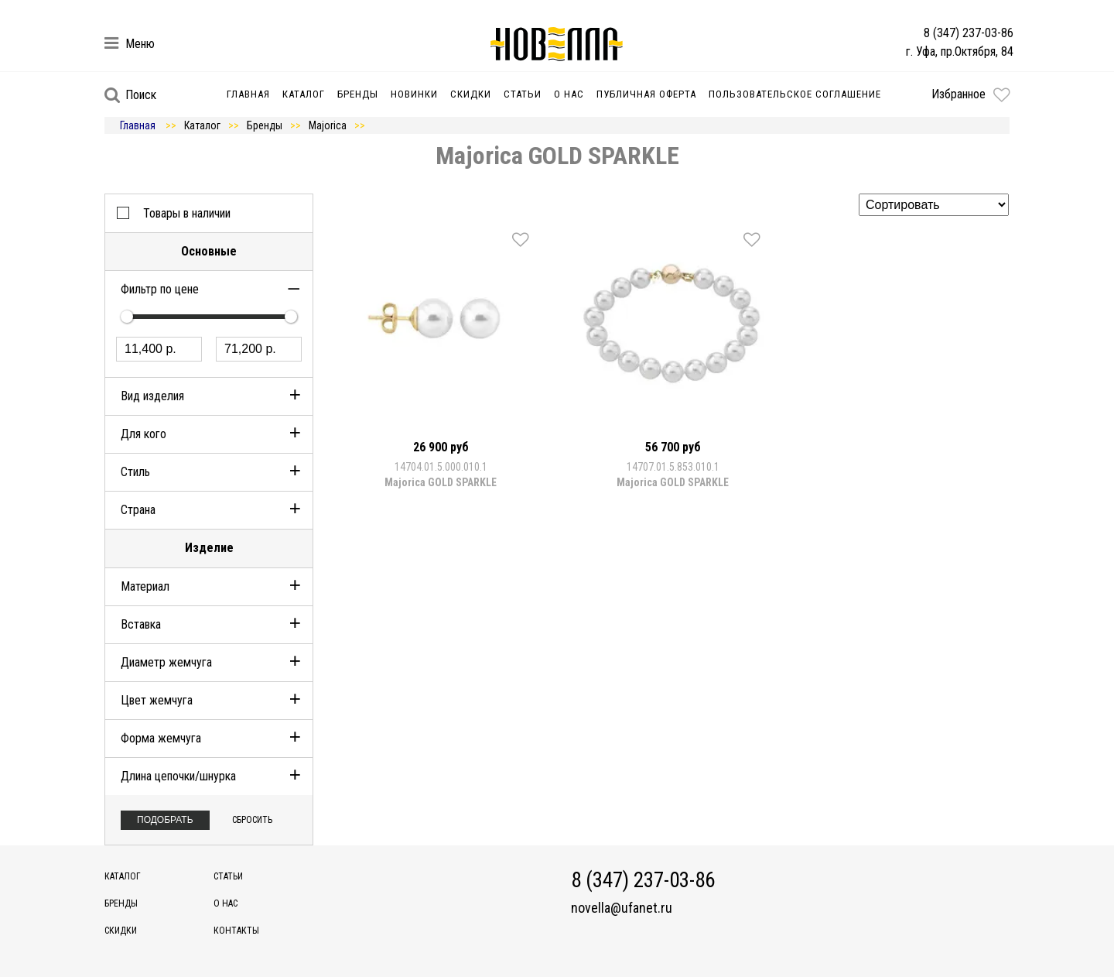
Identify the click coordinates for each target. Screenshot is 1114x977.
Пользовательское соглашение (795, 94)
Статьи (523, 94)
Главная (248, 94)
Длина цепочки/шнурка (178, 776)
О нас (569, 94)
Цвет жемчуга (157, 700)
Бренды (357, 94)
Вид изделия (152, 396)
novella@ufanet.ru (621, 908)
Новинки (414, 94)
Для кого (143, 434)
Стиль (135, 472)
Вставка (141, 624)
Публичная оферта (646, 94)
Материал (145, 586)
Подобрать (165, 819)
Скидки (470, 94)
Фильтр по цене (160, 289)
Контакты (236, 930)
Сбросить (252, 819)
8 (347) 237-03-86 (968, 33)
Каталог (303, 94)
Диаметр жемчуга (166, 662)
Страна (138, 509)
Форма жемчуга (161, 738)
